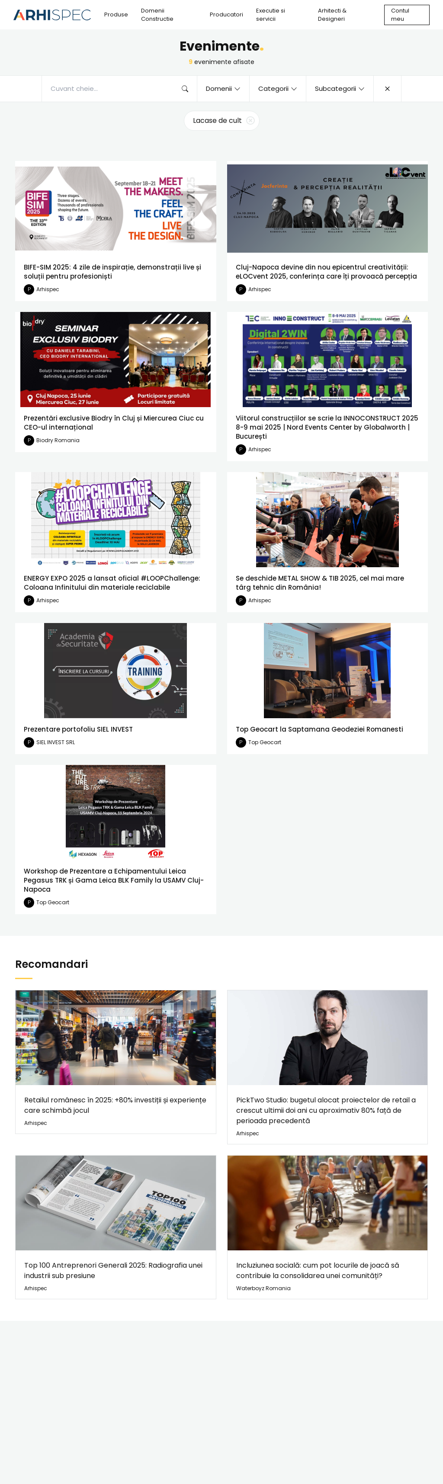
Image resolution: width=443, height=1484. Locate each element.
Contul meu (400, 14)
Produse (116, 14)
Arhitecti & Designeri (332, 14)
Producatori (226, 14)
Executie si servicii (270, 14)
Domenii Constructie (157, 14)
